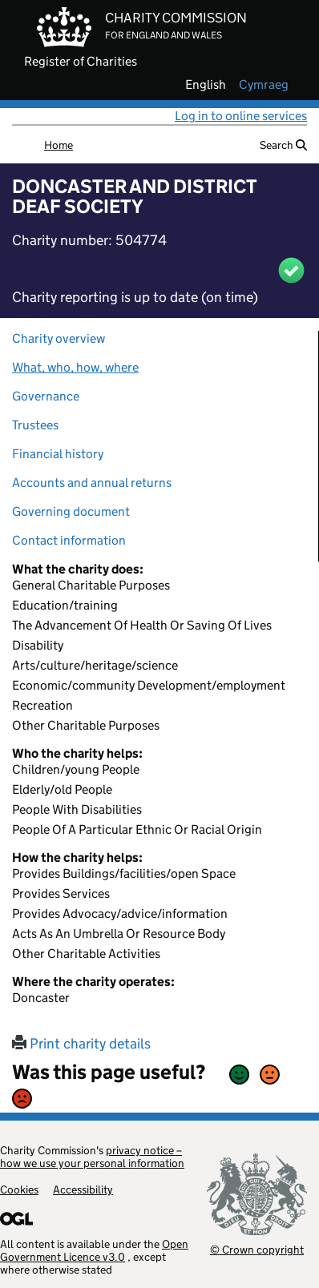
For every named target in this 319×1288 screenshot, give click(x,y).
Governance (45, 396)
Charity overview (58, 338)
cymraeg (264, 85)
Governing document (71, 511)
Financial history (57, 453)
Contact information (69, 540)
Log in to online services (241, 115)
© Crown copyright (257, 1249)
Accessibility (83, 1189)
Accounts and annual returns (92, 482)
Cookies (19, 1189)
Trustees (35, 425)
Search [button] (283, 145)
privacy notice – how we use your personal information (92, 1156)
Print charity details (81, 1044)
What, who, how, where (75, 367)
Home (58, 145)
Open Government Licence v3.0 (94, 1250)
